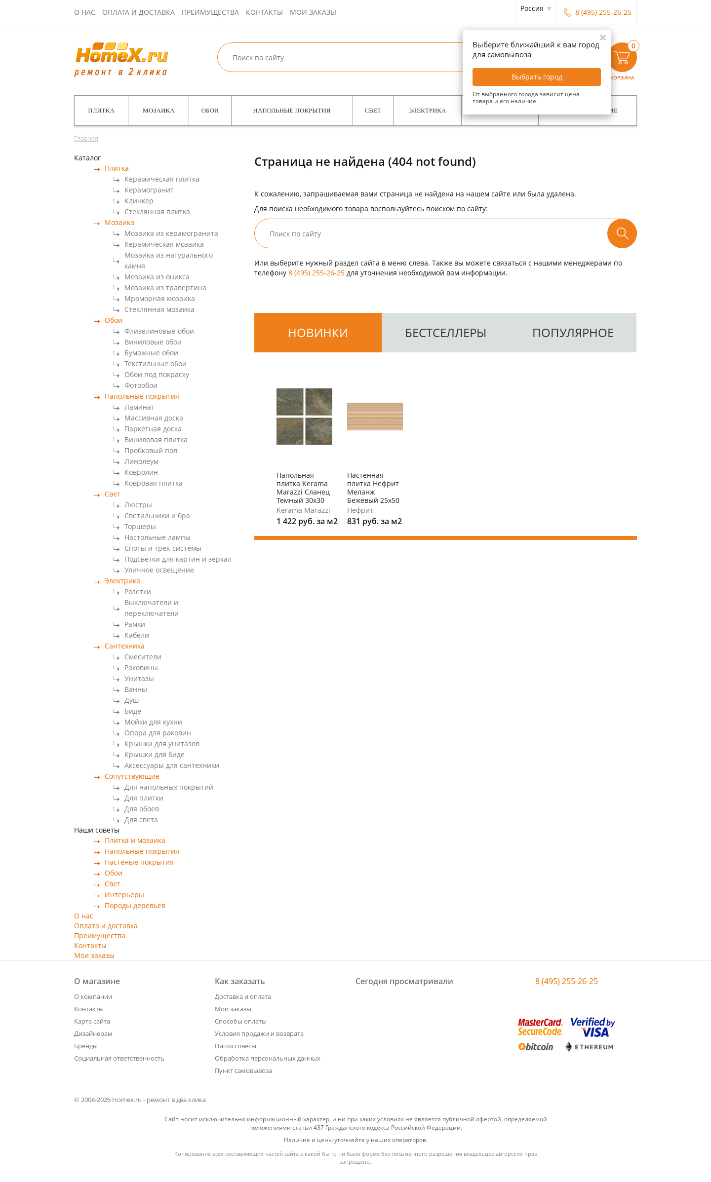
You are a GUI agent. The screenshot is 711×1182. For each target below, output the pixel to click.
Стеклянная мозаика (159, 309)
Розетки (137, 591)
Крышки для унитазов (161, 743)
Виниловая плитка (156, 439)
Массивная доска (153, 417)
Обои (210, 110)
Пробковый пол (150, 450)
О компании (93, 996)
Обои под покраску (156, 374)
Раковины (141, 667)
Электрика (427, 110)
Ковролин (141, 472)
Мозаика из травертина (165, 287)
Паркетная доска (153, 428)
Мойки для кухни (153, 721)
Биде (132, 711)
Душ (131, 700)
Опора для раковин (157, 732)
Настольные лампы (157, 537)
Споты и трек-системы (162, 548)
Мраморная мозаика (159, 298)
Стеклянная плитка (157, 211)
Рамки (134, 624)
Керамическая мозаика (164, 244)
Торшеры (140, 526)
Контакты (264, 12)
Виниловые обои (153, 341)
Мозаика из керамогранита (171, 233)
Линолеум (141, 461)
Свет (373, 110)
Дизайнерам (93, 1033)
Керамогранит (149, 189)
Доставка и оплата (243, 996)
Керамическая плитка (161, 179)
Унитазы (139, 678)
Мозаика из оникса (157, 276)
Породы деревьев (135, 905)
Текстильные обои (155, 363)
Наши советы (235, 1045)
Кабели (136, 635)
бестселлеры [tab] (445, 332)
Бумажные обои (151, 352)
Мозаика (158, 110)
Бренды (86, 1045)
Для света (141, 819)
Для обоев (141, 808)
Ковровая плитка (153, 483)
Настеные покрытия (139, 862)
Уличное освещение (159, 569)
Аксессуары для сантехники (171, 765)
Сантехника (125, 645)
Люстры (138, 504)
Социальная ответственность (119, 1058)
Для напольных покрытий (168, 787)
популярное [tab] (573, 332)
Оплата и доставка (138, 12)
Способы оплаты (241, 1021)
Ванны (135, 689)
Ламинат (139, 407)
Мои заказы (313, 12)
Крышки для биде (154, 754)
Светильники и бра (157, 515)
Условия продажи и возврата (259, 1033)
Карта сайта (92, 1021)
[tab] (318, 332)
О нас (84, 12)
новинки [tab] (318, 332)
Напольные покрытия (292, 110)
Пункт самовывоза (243, 1070)
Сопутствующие (132, 776)
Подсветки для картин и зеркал (178, 559)
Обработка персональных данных (267, 1058)
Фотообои (141, 385)
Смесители (142, 656)
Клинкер (139, 200)
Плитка (101, 110)
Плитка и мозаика (135, 840)
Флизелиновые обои (159, 331)
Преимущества (210, 12)
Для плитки (143, 797)
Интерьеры (124, 894)
